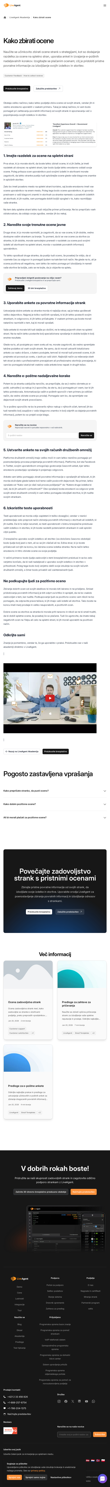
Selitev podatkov (55, 1291)
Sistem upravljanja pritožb (55, 1364)
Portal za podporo (55, 1285)
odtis (90, 1308)
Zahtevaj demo (15, 288)
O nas (90, 1285)
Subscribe (100, 1434)
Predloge (19, 1342)
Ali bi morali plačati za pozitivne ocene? (55, 817)
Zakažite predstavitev (48, 88)
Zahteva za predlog (55, 1308)
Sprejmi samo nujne (35, 1477)
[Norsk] (98, 1460)
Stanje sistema (55, 1297)
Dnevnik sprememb (55, 1303)
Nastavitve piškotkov (61, 1477)
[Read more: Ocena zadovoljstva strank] (28, 1000)
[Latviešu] (87, 1460)
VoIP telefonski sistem (55, 1339)
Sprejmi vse (14, 1477)
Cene (19, 1292)
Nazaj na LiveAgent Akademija (21, 751)
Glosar (19, 1330)
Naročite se (86, 435)
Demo (19, 1287)
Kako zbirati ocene (42, 17)
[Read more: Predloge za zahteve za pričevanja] (81, 1000)
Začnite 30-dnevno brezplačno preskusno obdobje (41, 1192)
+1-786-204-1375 (16, 1408)
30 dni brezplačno (37, 288)
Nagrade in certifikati (90, 1291)
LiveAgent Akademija (19, 17)
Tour (19, 1310)
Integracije (19, 1304)
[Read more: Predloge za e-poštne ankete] (28, 1081)
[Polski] (103, 1460)
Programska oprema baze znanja (55, 1324)
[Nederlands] (93, 1460)
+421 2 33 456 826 (17, 1396)
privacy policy (38, 1470)
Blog (19, 1324)
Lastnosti (19, 1298)
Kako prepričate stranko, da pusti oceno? (55, 791)
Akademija (19, 1336)
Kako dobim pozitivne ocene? (55, 804)
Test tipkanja (19, 1348)
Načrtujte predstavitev (84, 1192)
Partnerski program (90, 1303)
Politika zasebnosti (93, 1477)
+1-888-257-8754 (16, 1402)
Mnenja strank (90, 1297)
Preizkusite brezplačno (16, 88)
